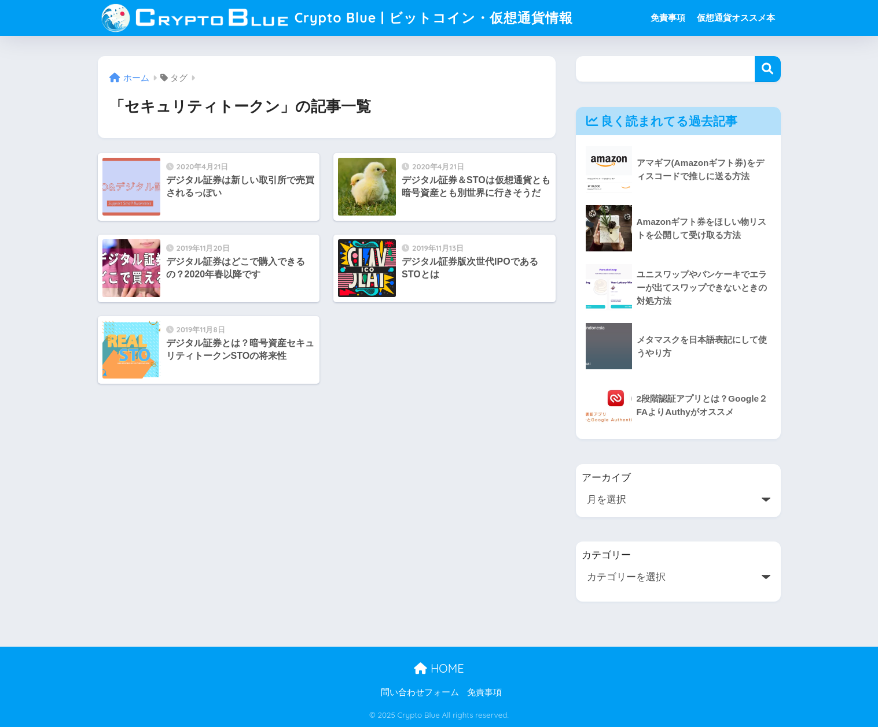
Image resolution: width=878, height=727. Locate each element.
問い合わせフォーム (420, 692)
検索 (768, 69)
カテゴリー (606, 555)
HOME (439, 668)
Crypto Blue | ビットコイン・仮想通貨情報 (337, 17)
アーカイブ (606, 477)
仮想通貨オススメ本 (736, 18)
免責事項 (668, 18)
